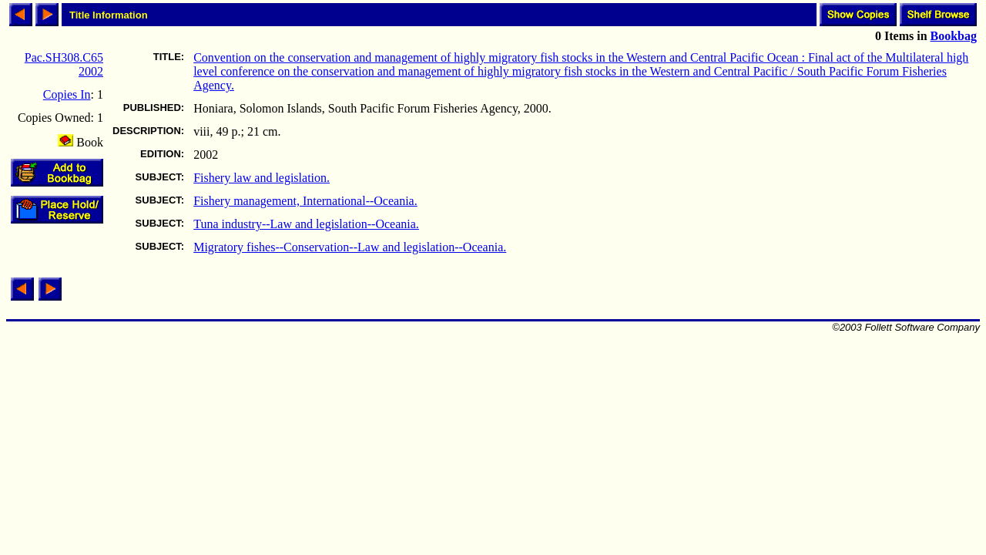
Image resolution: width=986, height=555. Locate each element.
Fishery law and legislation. (261, 177)
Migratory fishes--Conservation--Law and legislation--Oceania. (349, 247)
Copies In (67, 94)
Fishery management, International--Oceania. (305, 200)
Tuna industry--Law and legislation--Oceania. (306, 223)
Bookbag (954, 35)
